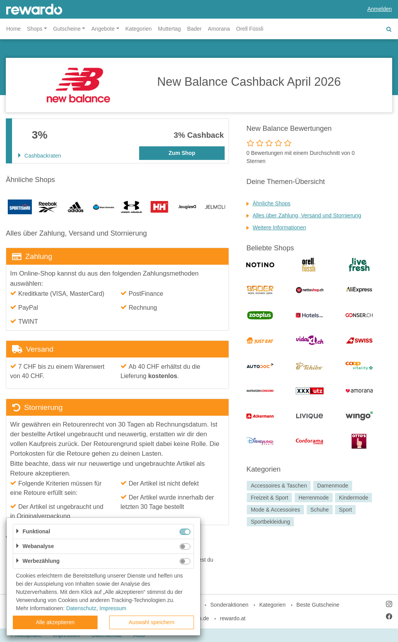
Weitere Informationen (279, 227)
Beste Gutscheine (318, 605)
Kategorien (139, 29)
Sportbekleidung (270, 522)
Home (13, 29)
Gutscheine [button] (67, 29)
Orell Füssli (250, 29)
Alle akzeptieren (55, 622)
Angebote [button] (103, 29)
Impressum (113, 608)
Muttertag (169, 29)
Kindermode (353, 498)
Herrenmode (313, 498)
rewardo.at (233, 618)
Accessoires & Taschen (279, 485)
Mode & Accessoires (275, 510)
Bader (194, 29)
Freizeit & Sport (269, 498)
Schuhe (319, 510)
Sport (345, 510)
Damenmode (332, 485)
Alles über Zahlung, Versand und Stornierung (307, 215)
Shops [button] (34, 29)
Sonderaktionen (229, 605)
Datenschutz (81, 608)
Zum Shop (182, 153)
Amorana (219, 29)
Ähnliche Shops (271, 203)
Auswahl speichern (152, 622)
